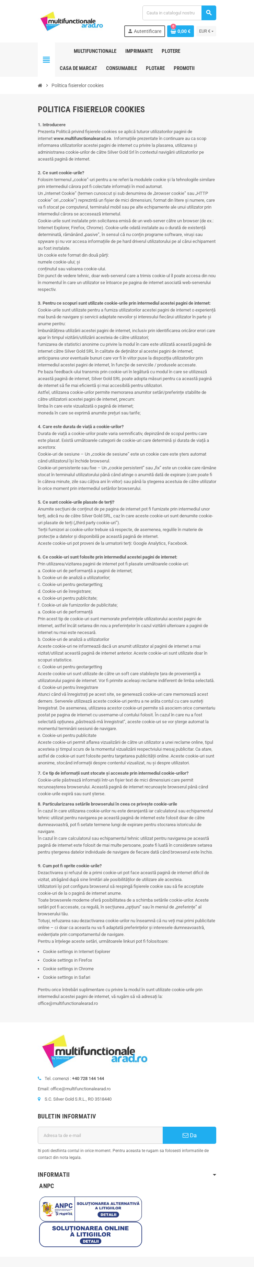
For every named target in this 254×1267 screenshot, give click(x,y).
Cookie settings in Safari (66, 977)
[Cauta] (179, 12)
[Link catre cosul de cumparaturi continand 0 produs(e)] (180, 31)
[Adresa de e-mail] (100, 1135)
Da (190, 1135)
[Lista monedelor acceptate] (206, 31)
